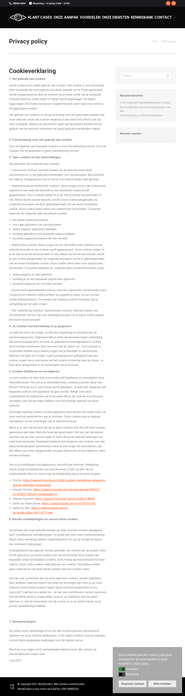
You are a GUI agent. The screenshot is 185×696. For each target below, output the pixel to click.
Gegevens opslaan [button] (132, 683)
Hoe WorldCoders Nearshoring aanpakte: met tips (145, 109)
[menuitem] (40, 17)
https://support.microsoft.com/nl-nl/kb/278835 (65, 498)
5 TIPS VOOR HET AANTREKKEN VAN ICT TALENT (145, 102)
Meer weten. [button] (142, 663)
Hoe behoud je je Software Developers (141, 115)
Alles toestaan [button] (162, 683)
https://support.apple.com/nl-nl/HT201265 (69, 503)
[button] (122, 669)
